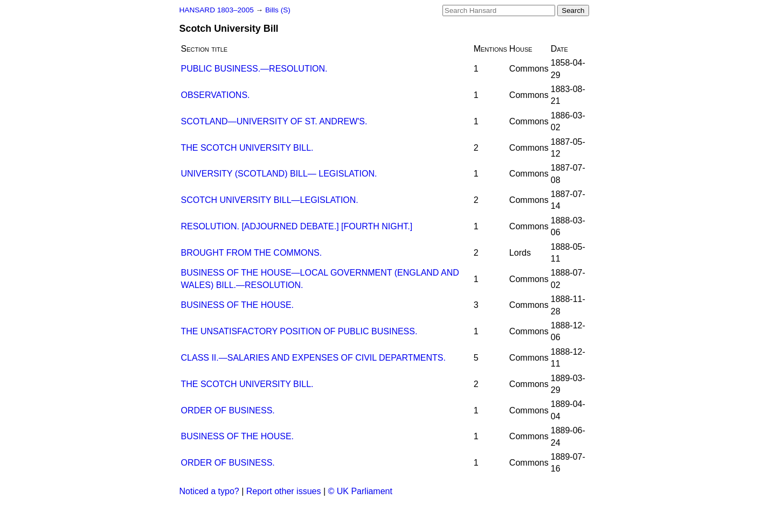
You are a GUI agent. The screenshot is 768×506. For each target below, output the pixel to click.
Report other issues (283, 491)
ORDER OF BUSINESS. (228, 410)
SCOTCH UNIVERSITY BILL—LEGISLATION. (269, 200)
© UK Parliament (360, 491)
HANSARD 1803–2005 (216, 10)
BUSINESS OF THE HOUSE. (237, 305)
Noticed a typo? (209, 491)
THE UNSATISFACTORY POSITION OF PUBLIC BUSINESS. (299, 331)
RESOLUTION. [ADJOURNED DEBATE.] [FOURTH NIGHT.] (297, 226)
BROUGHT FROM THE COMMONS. (251, 252)
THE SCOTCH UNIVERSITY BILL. (247, 147)
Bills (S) (277, 10)
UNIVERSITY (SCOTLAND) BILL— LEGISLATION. (279, 173)
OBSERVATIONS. (215, 95)
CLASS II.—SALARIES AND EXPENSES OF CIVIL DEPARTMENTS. (313, 357)
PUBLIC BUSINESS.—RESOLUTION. (254, 68)
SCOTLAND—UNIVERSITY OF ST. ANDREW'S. (274, 121)
